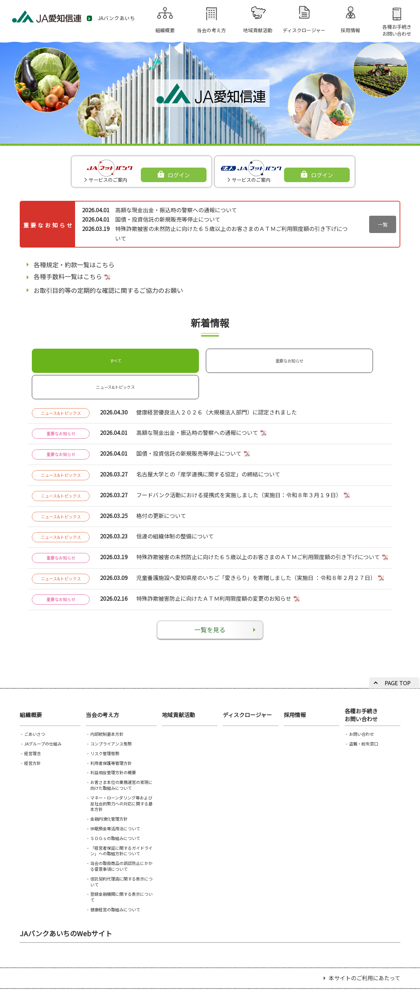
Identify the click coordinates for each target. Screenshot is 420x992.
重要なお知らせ (135, 357)
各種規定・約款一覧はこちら (74, 264)
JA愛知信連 (55, 19)
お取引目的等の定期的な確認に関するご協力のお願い (108, 290)
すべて (64, 357)
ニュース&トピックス (207, 357)
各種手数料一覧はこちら (68, 276)
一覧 (382, 224)
